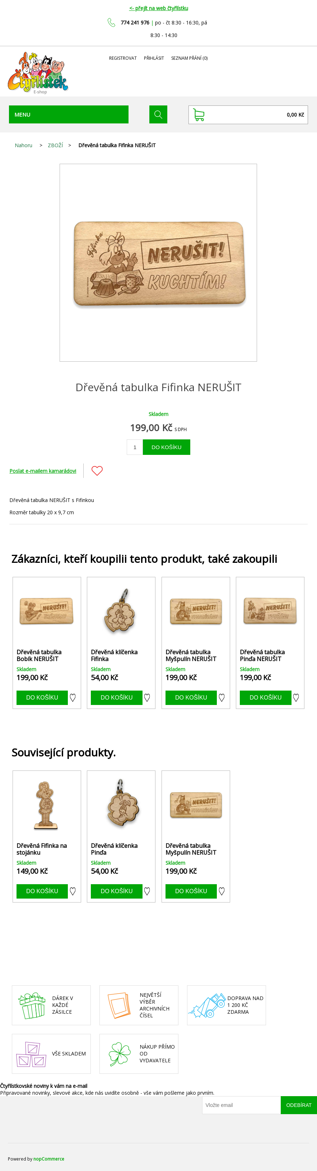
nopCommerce (48, 1159)
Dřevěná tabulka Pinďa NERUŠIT (262, 656)
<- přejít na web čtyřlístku (158, 8)
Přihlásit (154, 58)
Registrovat (123, 58)
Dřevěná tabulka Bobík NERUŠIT (39, 656)
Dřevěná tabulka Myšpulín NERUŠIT (191, 656)
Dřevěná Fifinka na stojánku (42, 849)
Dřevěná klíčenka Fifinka (114, 656)
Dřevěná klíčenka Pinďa (114, 849)
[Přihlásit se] (241, 1105)
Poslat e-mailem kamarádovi (42, 470)
